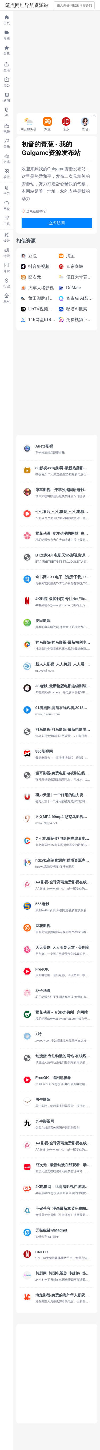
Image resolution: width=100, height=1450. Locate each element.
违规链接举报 (34, 211)
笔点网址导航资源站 (27, 5)
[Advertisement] (50, 60)
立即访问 (57, 223)
